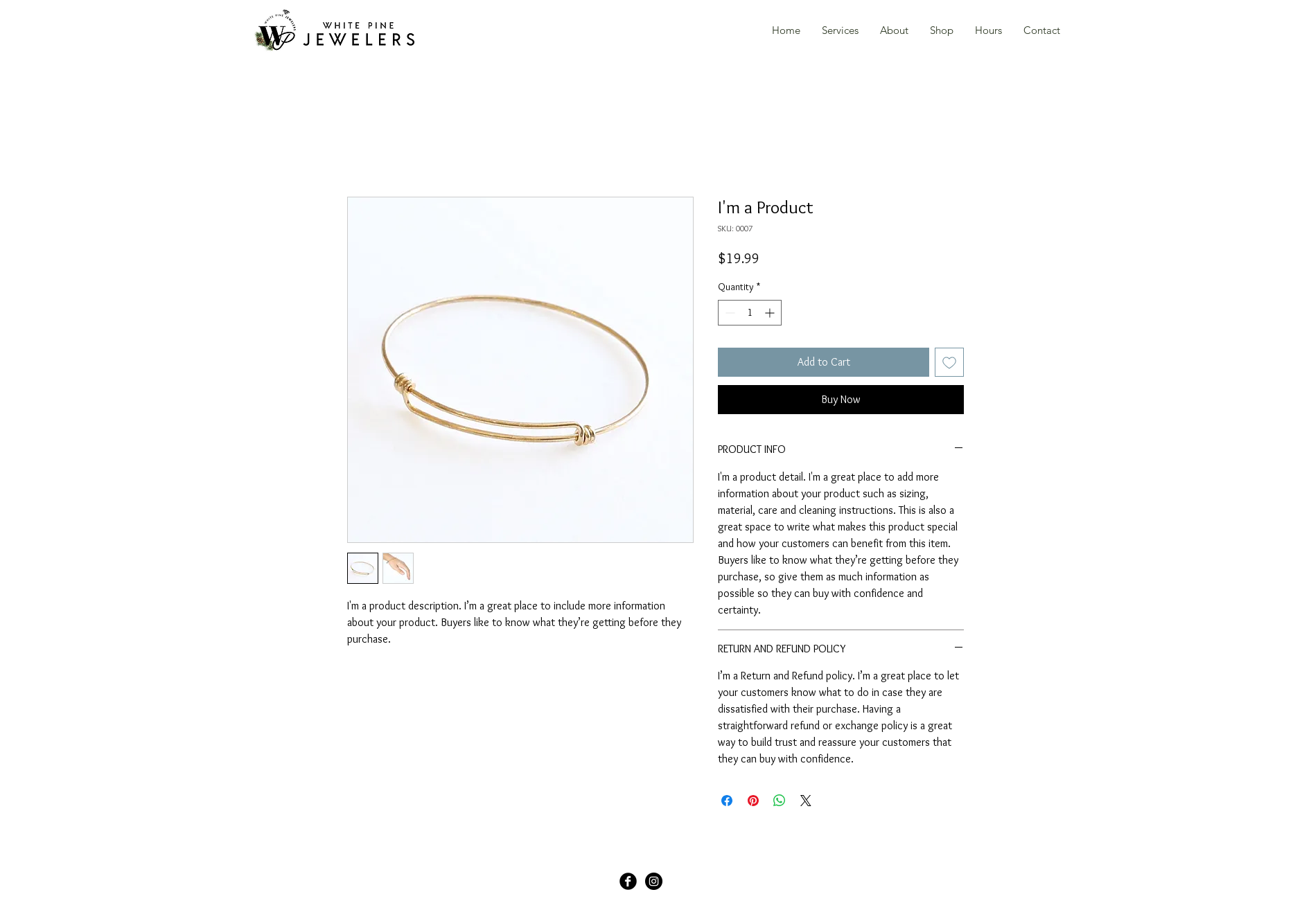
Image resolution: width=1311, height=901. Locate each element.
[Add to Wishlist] (949, 362)
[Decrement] (728, 313)
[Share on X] (806, 800)
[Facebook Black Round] (628, 881)
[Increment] (771, 313)
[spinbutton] (749, 313)
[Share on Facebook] (727, 800)
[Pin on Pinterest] (753, 800)
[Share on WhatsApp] (779, 800)
